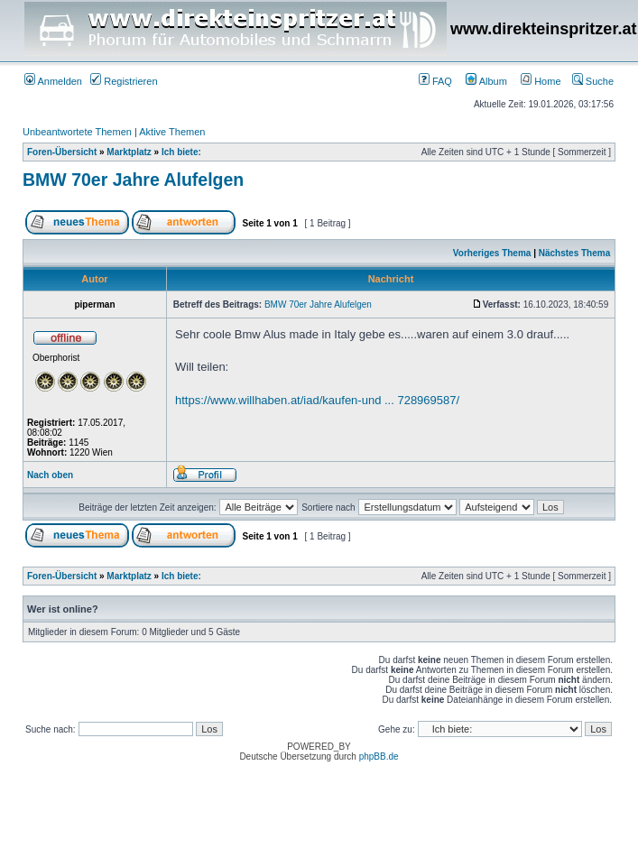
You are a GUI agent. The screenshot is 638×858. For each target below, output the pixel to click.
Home (540, 81)
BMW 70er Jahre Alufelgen (133, 179)
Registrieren (123, 81)
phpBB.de (379, 756)
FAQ (435, 81)
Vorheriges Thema (492, 253)
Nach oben (50, 475)
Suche (593, 81)
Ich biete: (181, 152)
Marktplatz (128, 152)
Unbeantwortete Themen (77, 131)
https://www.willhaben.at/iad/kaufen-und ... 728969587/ (317, 400)
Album (486, 81)
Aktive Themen (172, 131)
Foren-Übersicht (62, 152)
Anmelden (53, 81)
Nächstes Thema (574, 253)
